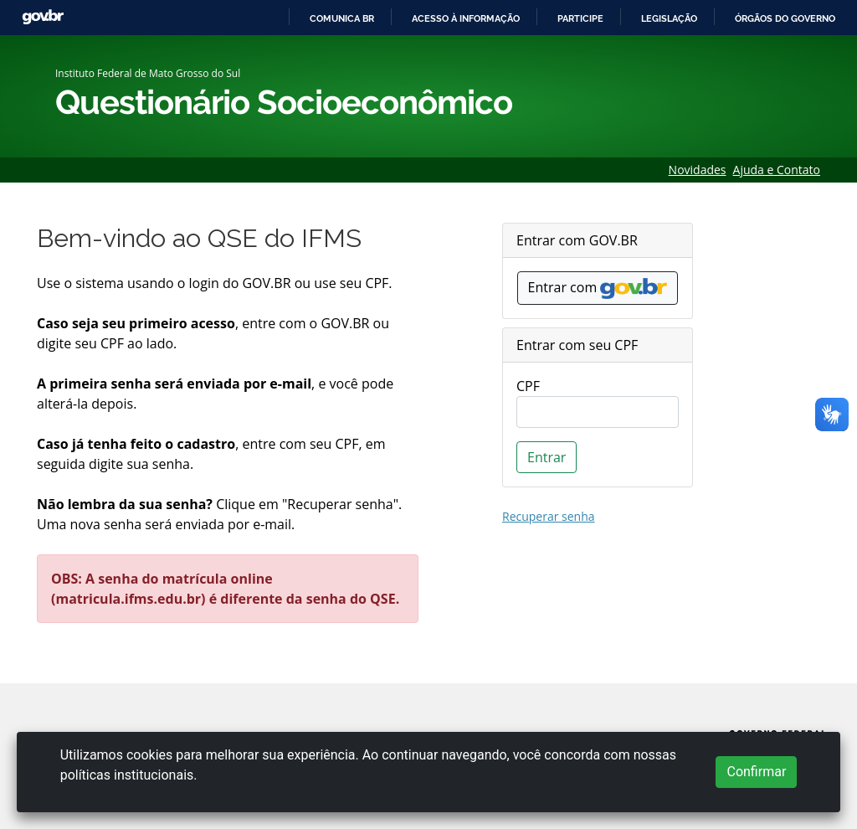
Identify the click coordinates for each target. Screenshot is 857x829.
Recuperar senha (548, 516)
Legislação (669, 18)
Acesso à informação (466, 18)
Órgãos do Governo (785, 18)
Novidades (697, 170)
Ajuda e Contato (776, 170)
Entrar (546, 457)
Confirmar (756, 772)
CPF (528, 386)
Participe (580, 18)
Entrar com (598, 288)
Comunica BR (342, 18)
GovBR (43, 17)
